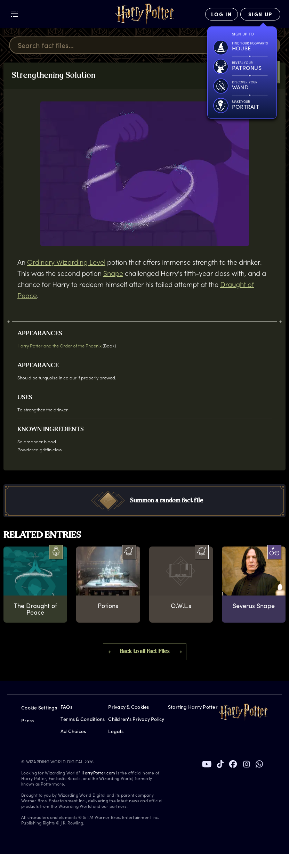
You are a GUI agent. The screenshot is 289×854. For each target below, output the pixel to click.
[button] (144, 500)
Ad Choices (73, 731)
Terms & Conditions (83, 719)
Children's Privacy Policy (136, 719)
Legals (115, 731)
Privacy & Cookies (128, 707)
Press (27, 720)
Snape (113, 273)
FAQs (66, 707)
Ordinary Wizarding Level (66, 261)
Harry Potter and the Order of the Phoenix (59, 345)
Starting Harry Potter (193, 707)
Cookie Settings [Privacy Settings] (39, 707)
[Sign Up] (260, 14)
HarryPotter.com (98, 772)
